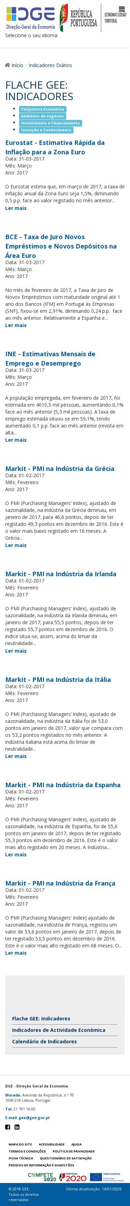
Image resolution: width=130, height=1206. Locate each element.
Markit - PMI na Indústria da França (60, 883)
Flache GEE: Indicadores (41, 1018)
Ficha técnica (21, 1158)
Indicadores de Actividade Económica (58, 1030)
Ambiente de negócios (42, 116)
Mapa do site (20, 1144)
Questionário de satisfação (66, 1158)
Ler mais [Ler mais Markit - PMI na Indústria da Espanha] (16, 854)
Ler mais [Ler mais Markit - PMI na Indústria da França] (16, 953)
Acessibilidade (51, 1144)
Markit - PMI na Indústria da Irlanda (60, 574)
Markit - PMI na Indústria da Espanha (63, 785)
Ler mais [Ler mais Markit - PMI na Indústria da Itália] (16, 756)
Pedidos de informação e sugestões (41, 1165)
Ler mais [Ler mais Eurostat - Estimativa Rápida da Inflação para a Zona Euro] (16, 208)
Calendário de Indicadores (44, 1041)
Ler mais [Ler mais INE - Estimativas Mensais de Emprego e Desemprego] (16, 440)
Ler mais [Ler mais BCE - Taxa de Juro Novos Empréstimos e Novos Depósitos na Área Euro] (16, 325)
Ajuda (76, 1144)
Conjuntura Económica (42, 109)
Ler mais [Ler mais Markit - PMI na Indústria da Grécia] (16, 545)
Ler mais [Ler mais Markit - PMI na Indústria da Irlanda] (16, 650)
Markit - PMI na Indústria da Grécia (59, 468)
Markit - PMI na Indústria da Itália (58, 679)
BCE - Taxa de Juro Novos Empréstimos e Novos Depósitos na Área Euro (61, 246)
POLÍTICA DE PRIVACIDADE (74, 1151)
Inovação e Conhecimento (46, 130)
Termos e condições (27, 1151)
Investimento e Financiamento (50, 123)
